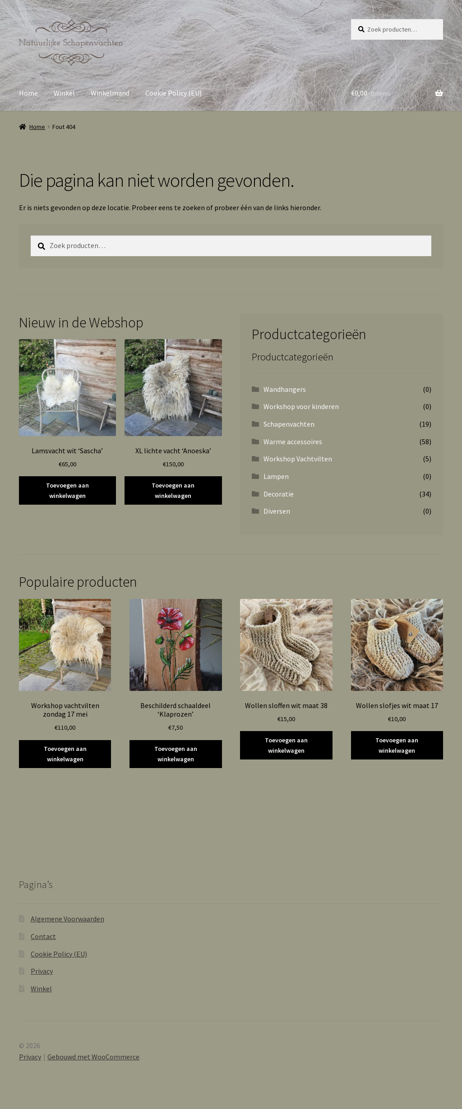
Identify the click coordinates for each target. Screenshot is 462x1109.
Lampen (276, 476)
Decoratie (278, 493)
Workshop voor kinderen (301, 406)
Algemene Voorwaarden (67, 918)
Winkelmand (110, 92)
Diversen (276, 510)
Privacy (42, 971)
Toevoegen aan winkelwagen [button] (67, 490)
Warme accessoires (292, 441)
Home (28, 92)
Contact (43, 936)
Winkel (64, 92)
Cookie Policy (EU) (173, 92)
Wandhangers (284, 389)
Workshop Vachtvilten (297, 458)
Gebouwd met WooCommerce (93, 1056)
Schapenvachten (288, 423)
